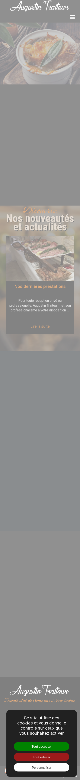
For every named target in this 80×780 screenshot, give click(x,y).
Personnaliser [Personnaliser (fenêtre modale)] (42, 767)
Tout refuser (42, 757)
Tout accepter (41, 746)
